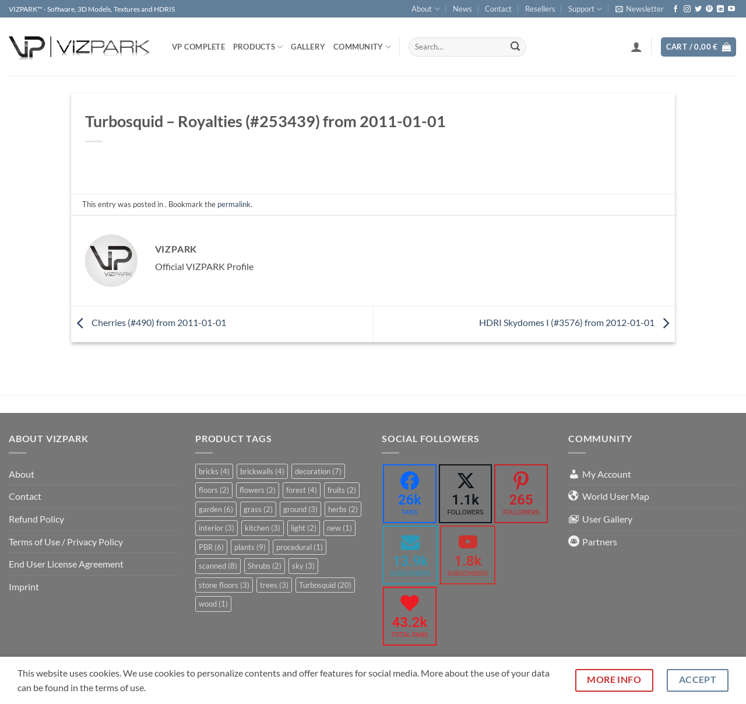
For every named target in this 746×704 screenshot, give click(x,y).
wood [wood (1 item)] (213, 603)
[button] (639, 8)
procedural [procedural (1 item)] (299, 547)
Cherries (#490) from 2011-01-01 (148, 322)
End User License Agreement (66, 563)
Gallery (308, 46)
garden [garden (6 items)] (216, 509)
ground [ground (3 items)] (300, 509)
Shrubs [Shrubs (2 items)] (264, 565)
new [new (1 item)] (339, 528)
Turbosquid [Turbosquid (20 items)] (325, 585)
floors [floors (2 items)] (214, 490)
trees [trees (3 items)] (274, 585)
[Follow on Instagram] (687, 9)
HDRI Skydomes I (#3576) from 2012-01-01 (577, 322)
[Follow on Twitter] (698, 9)
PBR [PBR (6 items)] (211, 547)
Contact (498, 8)
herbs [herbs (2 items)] (343, 509)
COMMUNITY (362, 46)
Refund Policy (36, 518)
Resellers (540, 8)
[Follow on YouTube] (731, 9)
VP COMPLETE (198, 46)
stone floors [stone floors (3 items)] (224, 585)
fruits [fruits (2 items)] (342, 490)
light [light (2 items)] (303, 528)
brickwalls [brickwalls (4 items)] (262, 471)
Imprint (24, 586)
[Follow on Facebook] (675, 9)
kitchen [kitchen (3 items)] (262, 528)
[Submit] (515, 47)
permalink (234, 204)
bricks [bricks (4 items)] (214, 471)
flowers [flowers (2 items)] (258, 490)
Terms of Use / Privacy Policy (66, 541)
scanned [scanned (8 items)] (218, 565)
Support (585, 9)
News (462, 8)
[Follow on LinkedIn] (720, 9)
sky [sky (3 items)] (303, 565)
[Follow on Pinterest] (709, 9)
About (425, 9)
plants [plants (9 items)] (250, 547)
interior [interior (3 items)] (216, 528)
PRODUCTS (258, 46)
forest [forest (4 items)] (301, 490)
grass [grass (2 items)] (258, 509)
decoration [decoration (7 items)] (318, 471)
